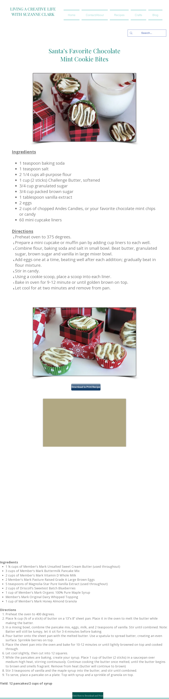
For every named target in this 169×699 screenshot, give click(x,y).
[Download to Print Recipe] (86, 387)
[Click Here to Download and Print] (87, 695)
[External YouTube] (84, 422)
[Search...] (146, 33)
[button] (119, 15)
